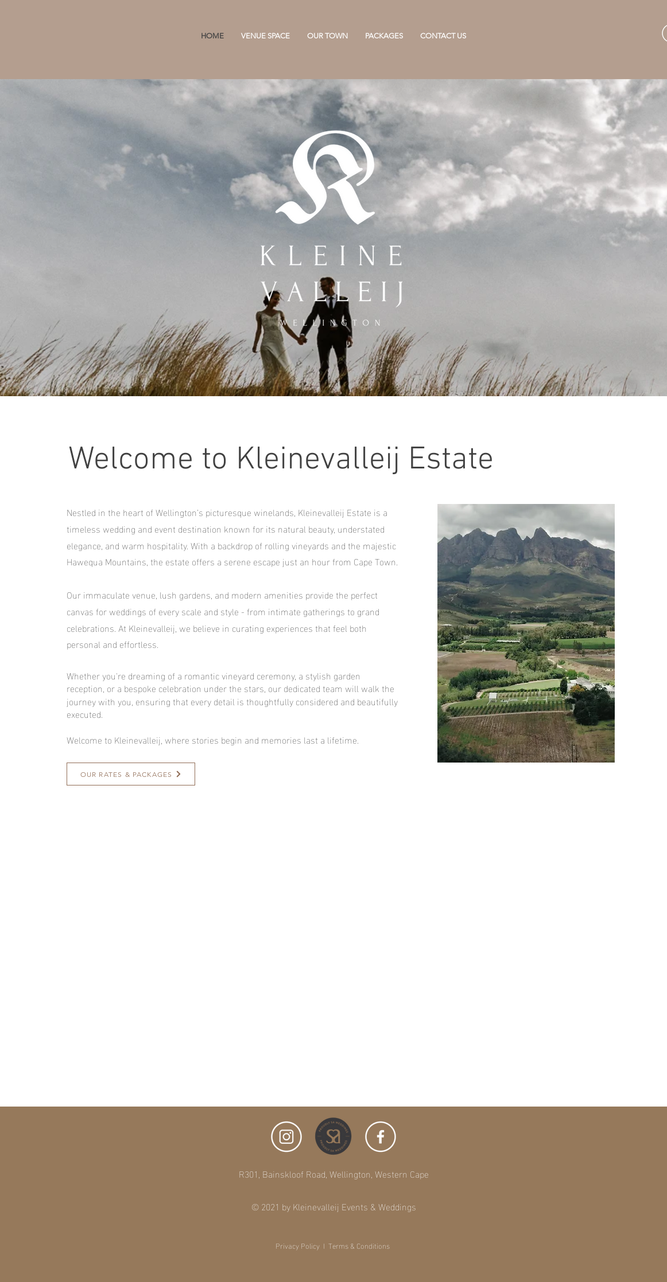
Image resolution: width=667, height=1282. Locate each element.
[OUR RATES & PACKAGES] (131, 774)
